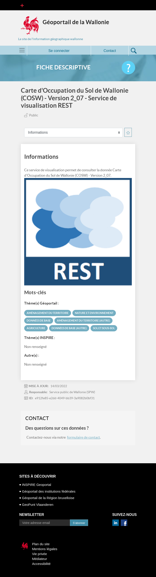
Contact (110, 51)
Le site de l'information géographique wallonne (50, 39)
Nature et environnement (94, 312)
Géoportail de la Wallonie (76, 22)
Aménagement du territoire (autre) (83, 320)
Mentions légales (44, 549)
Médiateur (39, 559)
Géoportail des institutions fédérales (48, 491)
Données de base (39, 320)
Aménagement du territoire (48, 312)
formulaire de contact (83, 437)
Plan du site (41, 544)
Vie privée (39, 554)
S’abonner (79, 523)
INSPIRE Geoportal (36, 485)
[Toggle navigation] (22, 5)
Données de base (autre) (69, 328)
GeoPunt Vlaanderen (37, 504)
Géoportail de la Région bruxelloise (48, 498)
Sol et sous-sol (104, 328)
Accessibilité (41, 564)
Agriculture (36, 328)
